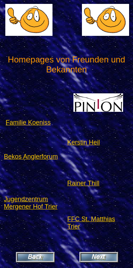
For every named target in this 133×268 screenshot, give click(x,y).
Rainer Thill (83, 183)
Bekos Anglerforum (31, 156)
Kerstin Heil (83, 142)
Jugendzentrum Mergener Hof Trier (30, 203)
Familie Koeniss (28, 122)
